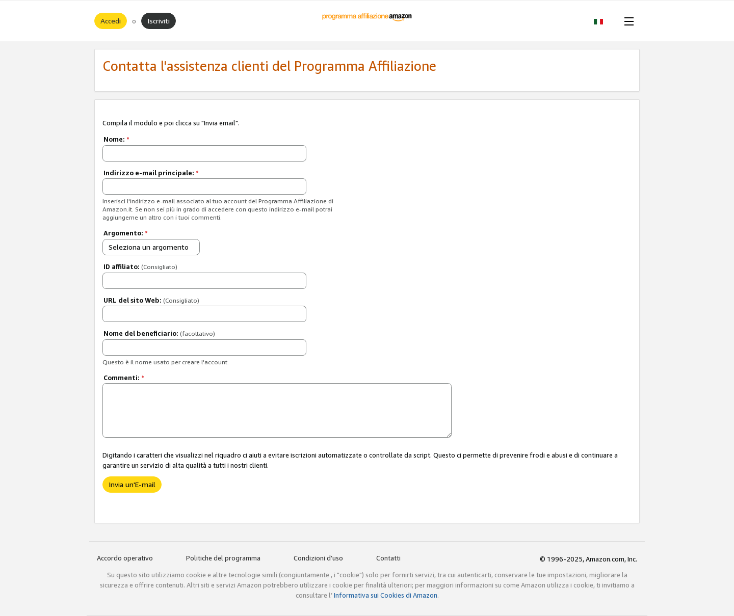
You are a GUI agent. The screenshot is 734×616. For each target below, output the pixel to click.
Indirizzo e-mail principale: (151, 173)
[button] (603, 21)
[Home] (367, 21)
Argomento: (125, 233)
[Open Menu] (627, 21)
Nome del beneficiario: (159, 333)
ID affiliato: (140, 266)
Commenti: (123, 377)
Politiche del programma (223, 558)
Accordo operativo (125, 558)
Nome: (116, 139)
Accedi (110, 20)
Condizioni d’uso (318, 558)
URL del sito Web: (151, 300)
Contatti (388, 558)
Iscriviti (158, 20)
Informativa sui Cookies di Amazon (385, 595)
